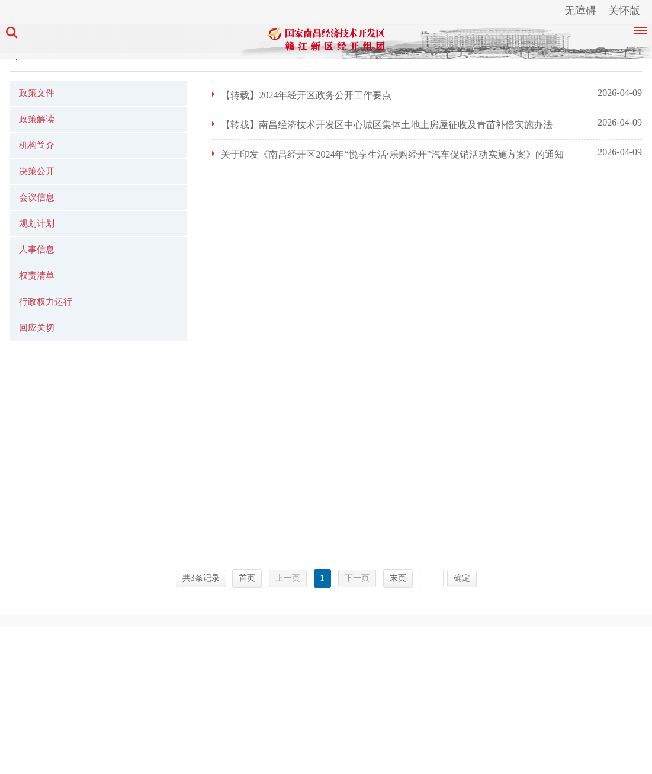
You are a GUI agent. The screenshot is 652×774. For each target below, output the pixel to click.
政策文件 (36, 93)
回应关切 (36, 327)
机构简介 (36, 145)
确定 (462, 578)
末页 (398, 578)
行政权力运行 (45, 301)
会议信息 (36, 197)
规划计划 (36, 223)
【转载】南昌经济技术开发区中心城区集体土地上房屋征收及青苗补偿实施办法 (387, 125)
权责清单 (36, 275)
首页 (247, 578)
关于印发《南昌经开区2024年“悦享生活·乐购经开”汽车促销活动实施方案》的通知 (392, 154)
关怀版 (624, 11)
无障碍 (580, 11)
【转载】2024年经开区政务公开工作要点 (306, 95)
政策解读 (36, 119)
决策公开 (36, 171)
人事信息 (36, 249)
